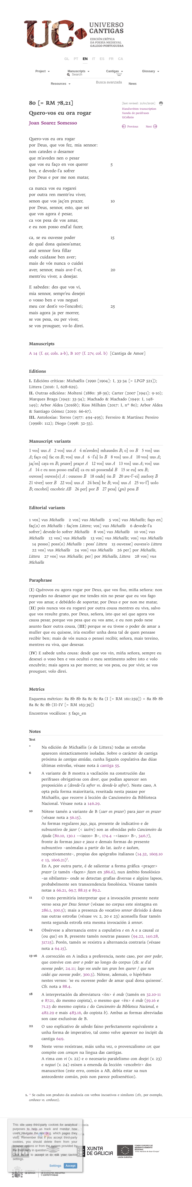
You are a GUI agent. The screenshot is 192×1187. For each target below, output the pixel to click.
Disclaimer (33, 1130)
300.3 (87, 974)
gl (66, 59)
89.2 (96, 890)
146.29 (94, 803)
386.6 (108, 872)
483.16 (75, 1012)
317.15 (47, 942)
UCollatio (128, 117)
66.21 (61, 890)
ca (120, 59)
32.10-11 (153, 994)
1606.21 (58, 860)
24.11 (70, 968)
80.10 (59, 835)
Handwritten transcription (139, 108)
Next (151, 126)
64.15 (59, 948)
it (93, 59)
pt (76, 59)
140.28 (152, 936)
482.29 (48, 1012)
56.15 (74, 817)
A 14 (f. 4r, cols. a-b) (48, 353)
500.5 (58, 910)
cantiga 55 (109, 765)
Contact (31, 1134)
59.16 (151, 1000)
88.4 (66, 986)
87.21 (49, 1000)
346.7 (143, 835)
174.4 (107, 835)
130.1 (70, 835)
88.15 (82, 890)
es (102, 59)
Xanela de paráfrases (135, 113)
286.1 (46, 910)
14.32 (142, 854)
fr (111, 59)
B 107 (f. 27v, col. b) (89, 353)
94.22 (138, 936)
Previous (130, 126)
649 (59, 1038)
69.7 (72, 890)
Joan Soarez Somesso (53, 123)
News (132, 83)
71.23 (46, 1006)
